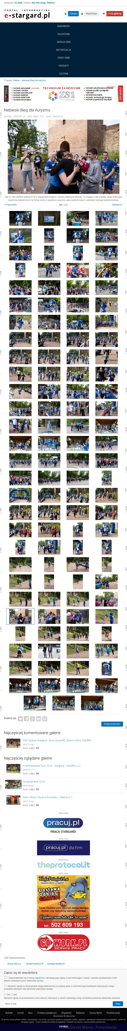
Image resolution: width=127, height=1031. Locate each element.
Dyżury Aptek (96, 1013)
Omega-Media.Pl (56, 963)
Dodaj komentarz (112, 723)
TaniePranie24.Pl (34, 963)
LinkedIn (39, 719)
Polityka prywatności (47, 1013)
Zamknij (63, 1026)
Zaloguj (73, 13)
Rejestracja (91, 13)
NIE (14, 994)
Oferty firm (64, 58)
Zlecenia (63, 73)
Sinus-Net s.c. (14, 963)
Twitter (20, 719)
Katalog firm (63, 42)
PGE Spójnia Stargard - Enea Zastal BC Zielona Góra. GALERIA (57, 740)
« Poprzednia (10, 204)
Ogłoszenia (64, 34)
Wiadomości (63, 26)
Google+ (33, 719)
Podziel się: (10, 718)
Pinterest (45, 719)
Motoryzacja (63, 50)
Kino (30, 1013)
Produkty (64, 65)
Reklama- (80, 1013)
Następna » (117, 204)
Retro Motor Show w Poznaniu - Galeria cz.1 (47, 797)
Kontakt (9, 1013)
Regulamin (66, 1013)
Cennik (20, 1013)
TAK (7, 994)
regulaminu (39, 978)
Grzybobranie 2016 (34, 781)
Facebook (26, 719)
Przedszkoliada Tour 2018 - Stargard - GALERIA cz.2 (52, 765)
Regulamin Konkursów (64, 1016)
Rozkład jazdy (113, 1013)
